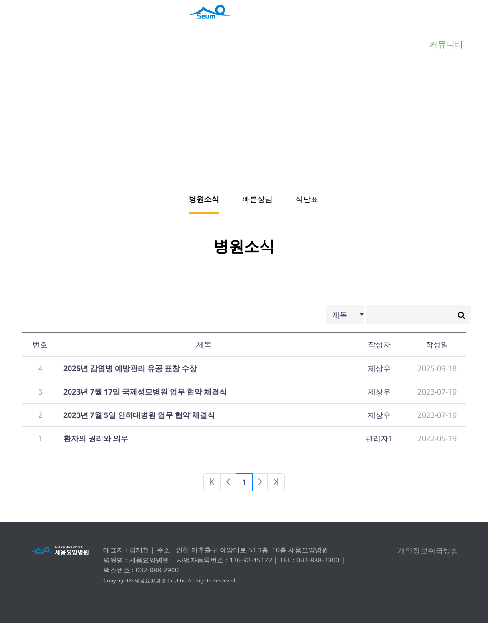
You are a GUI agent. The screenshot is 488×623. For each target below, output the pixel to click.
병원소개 (59, 44)
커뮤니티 (446, 44)
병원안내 (134, 44)
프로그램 (371, 44)
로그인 (430, 21)
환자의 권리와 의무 (95, 438)
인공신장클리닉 (295, 44)
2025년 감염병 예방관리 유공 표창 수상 (130, 368)
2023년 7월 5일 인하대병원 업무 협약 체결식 (139, 415)
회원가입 (464, 21)
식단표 (306, 199)
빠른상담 (257, 199)
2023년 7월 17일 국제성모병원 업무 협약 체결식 (145, 391)
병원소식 (204, 199)
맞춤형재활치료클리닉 (215, 44)
